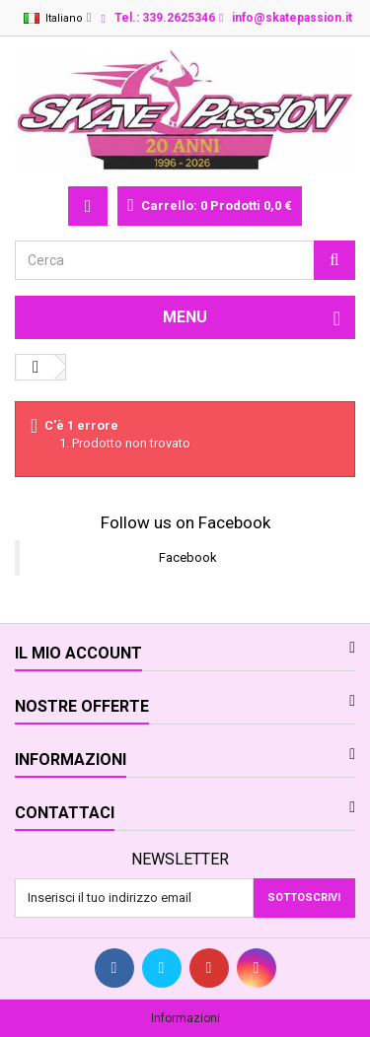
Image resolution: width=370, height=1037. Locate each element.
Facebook (188, 557)
